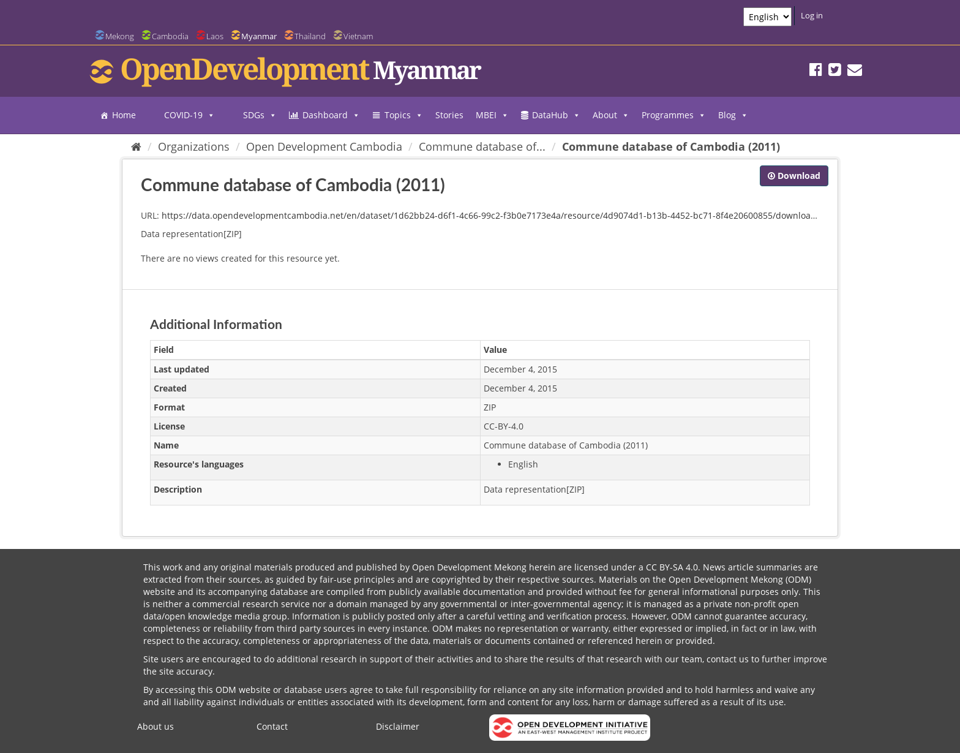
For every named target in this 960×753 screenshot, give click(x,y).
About (611, 115)
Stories (449, 115)
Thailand (310, 36)
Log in (812, 15)
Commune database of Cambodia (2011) (671, 146)
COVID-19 (189, 115)
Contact (272, 726)
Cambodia (170, 36)
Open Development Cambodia (324, 146)
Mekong (119, 36)
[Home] (136, 146)
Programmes (674, 115)
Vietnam (358, 36)
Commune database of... (482, 146)
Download (794, 175)
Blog (733, 115)
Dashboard (331, 115)
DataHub (556, 115)
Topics (403, 115)
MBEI (492, 115)
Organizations (194, 146)
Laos (214, 36)
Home (124, 115)
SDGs (260, 115)
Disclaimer (397, 726)
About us (155, 726)
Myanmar (259, 36)
